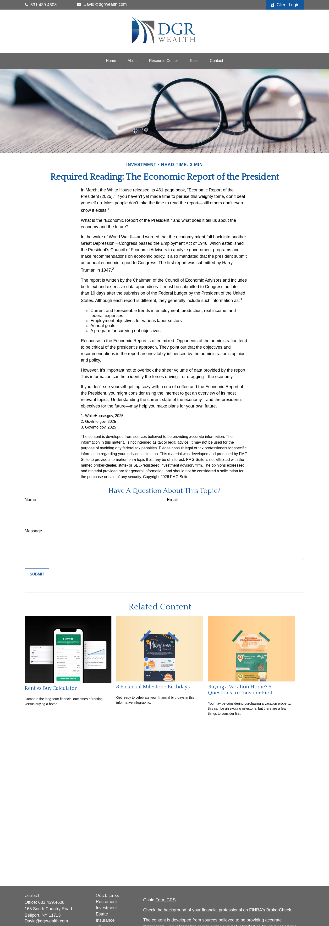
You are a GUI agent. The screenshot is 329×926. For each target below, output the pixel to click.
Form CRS (165, 900)
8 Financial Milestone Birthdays (153, 687)
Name (30, 499)
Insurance (105, 920)
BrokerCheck (278, 910)
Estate (102, 914)
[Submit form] (37, 574)
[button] (111, 61)
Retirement (106, 901)
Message (33, 531)
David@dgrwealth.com (102, 4)
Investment (106, 907)
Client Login (285, 4)
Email (172, 499)
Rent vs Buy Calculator (51, 688)
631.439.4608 (41, 4)
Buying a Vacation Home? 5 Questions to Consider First (240, 690)
